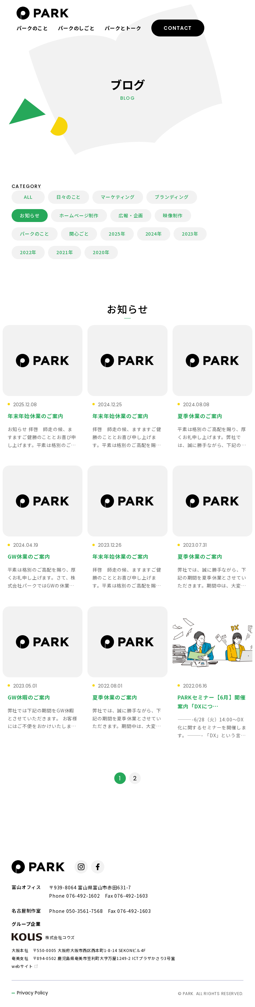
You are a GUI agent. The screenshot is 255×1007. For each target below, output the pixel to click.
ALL (28, 197)
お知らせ (29, 215)
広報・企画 (131, 215)
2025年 (117, 233)
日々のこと (68, 197)
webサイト (25, 966)
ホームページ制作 (79, 215)
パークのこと (32, 28)
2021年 (64, 252)
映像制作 (172, 215)
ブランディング (172, 197)
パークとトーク (123, 28)
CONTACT (178, 28)
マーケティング (118, 197)
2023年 (190, 233)
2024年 (153, 233)
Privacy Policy (32, 993)
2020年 (101, 252)
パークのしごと (76, 28)
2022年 (28, 252)
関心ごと (79, 233)
